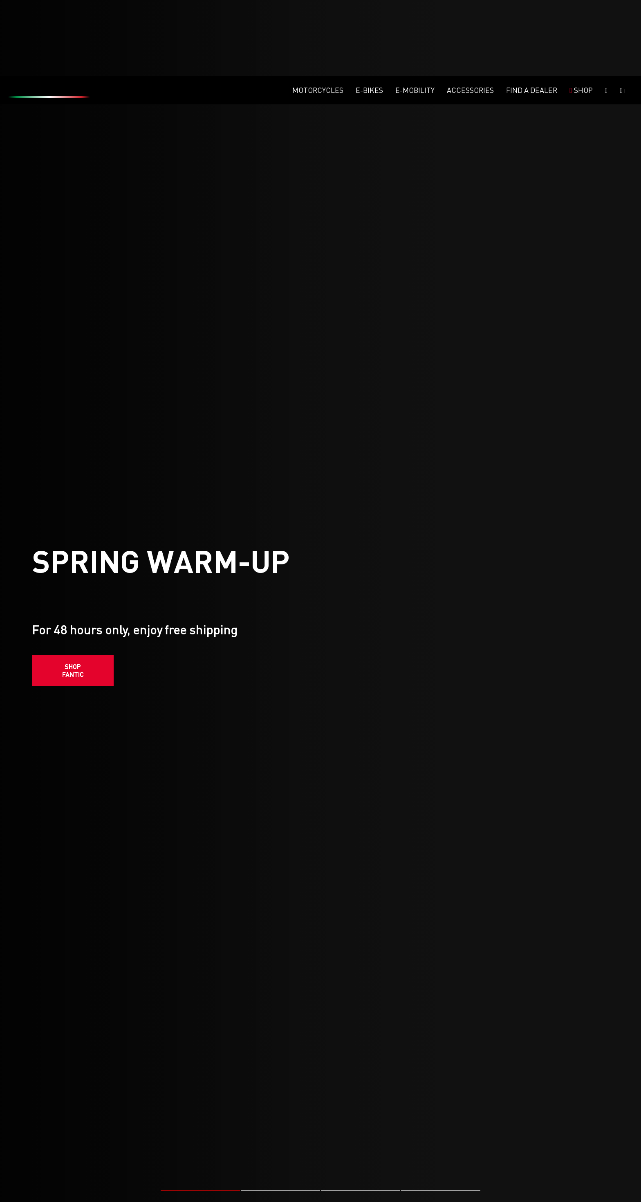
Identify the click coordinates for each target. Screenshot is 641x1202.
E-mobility (415, 14)
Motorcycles (317, 14)
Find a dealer (531, 14)
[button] (200, 1114)
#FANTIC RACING (97, 1167)
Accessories (470, 14)
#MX (304, 1167)
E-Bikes (369, 14)
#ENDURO (138, 1167)
